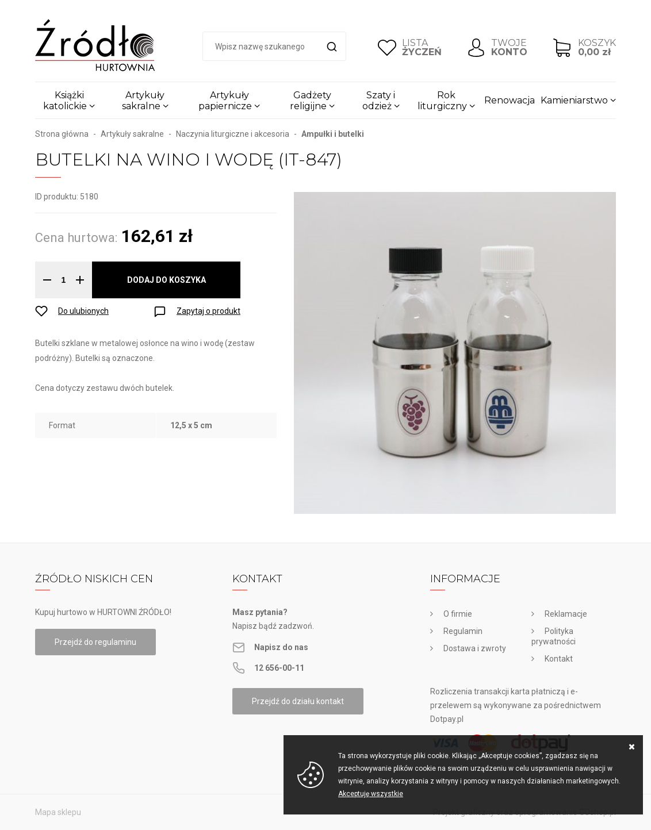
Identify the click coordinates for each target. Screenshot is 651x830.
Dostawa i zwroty (474, 648)
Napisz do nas (281, 647)
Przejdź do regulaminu (95, 642)
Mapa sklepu (58, 812)
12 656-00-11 (279, 668)
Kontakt (559, 658)
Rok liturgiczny (442, 101)
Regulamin (462, 631)
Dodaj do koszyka (166, 280)
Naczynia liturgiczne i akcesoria (232, 134)
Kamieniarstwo (574, 100)
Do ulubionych (83, 311)
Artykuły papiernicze (225, 101)
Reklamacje (566, 613)
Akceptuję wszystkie (370, 794)
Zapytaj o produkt (208, 311)
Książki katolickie (65, 101)
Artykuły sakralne (143, 101)
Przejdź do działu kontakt (298, 701)
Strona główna (62, 134)
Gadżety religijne (310, 101)
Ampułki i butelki (332, 134)
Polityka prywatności (553, 636)
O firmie (457, 613)
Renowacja (509, 100)
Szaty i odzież (379, 101)
